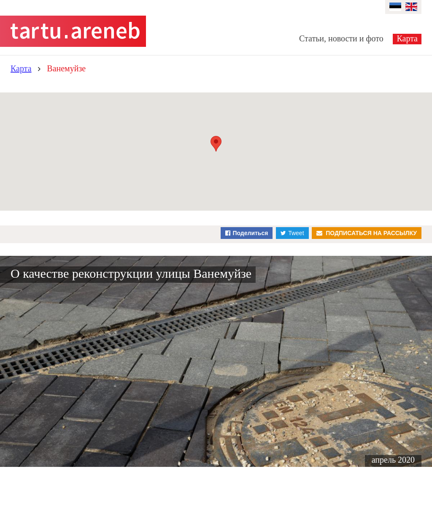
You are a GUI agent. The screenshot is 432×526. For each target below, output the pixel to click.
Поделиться (250, 233)
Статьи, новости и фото (341, 38)
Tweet (296, 233)
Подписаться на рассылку (371, 233)
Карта (407, 38)
